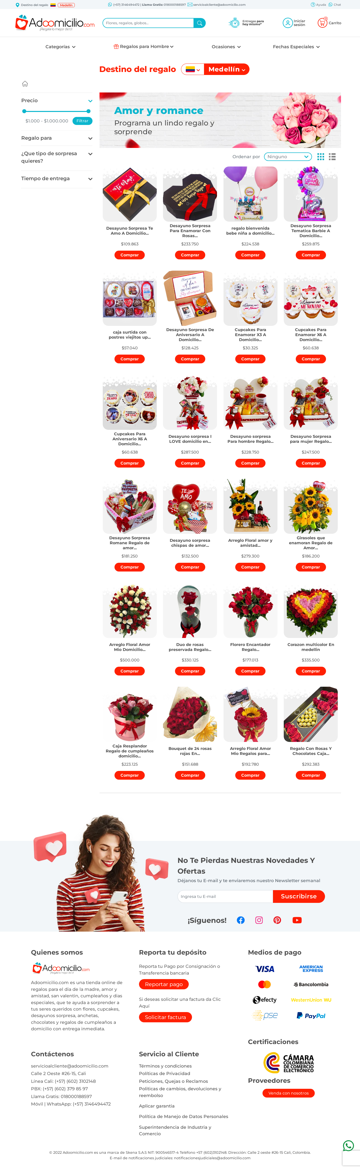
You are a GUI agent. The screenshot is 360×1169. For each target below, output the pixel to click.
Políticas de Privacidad (164, 1073)
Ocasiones (224, 46)
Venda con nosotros (288, 1093)
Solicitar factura (165, 1017)
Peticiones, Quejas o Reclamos (173, 1081)
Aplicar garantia (157, 1106)
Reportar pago (164, 984)
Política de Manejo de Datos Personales (183, 1116)
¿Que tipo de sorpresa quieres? (49, 157)
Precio (29, 100)
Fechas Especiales (294, 46)
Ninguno (277, 156)
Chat (334, 5)
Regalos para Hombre (144, 46)
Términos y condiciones (165, 1066)
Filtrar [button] (82, 120)
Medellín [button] (66, 5)
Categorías (58, 46)
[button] (53, 5)
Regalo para (36, 138)
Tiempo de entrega (45, 178)
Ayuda (318, 5)
